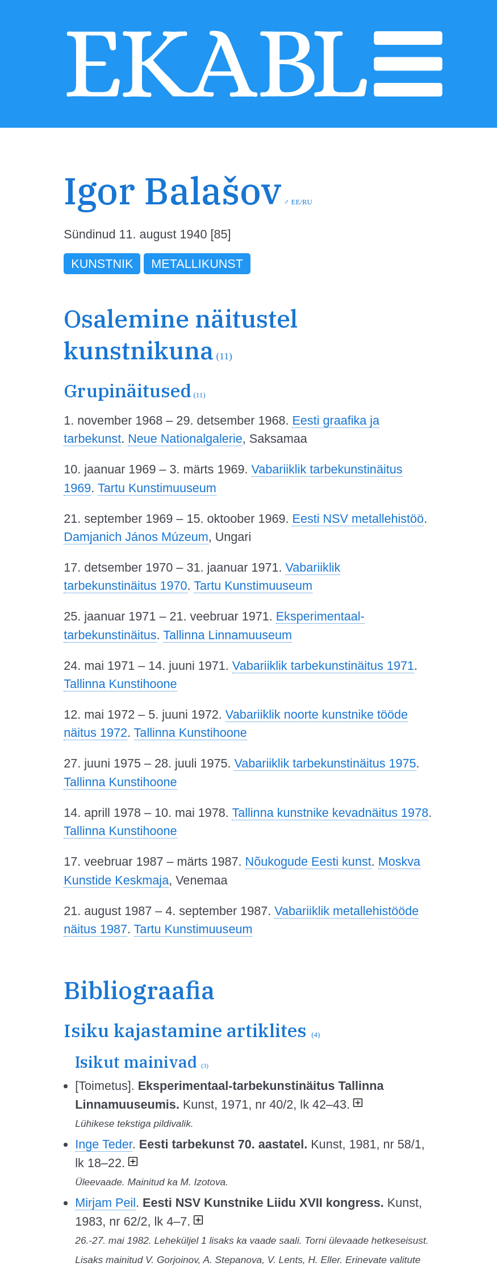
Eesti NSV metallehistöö (358, 518)
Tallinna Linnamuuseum (227, 635)
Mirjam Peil (105, 1203)
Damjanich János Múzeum (136, 537)
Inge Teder (103, 1144)
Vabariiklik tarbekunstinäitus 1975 (325, 763)
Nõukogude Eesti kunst (308, 861)
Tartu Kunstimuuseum (157, 488)
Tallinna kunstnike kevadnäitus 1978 (330, 813)
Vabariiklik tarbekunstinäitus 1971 (323, 666)
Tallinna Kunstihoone (120, 684)
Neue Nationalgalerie (185, 438)
